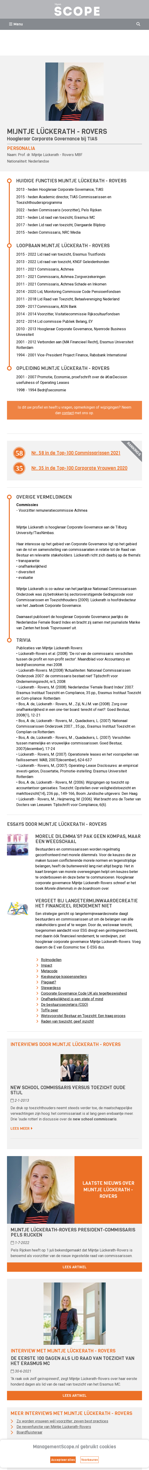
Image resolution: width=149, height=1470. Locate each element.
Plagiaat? (48, 982)
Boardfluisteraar (29, 1432)
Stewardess (51, 988)
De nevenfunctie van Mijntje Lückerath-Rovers (54, 1427)
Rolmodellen (51, 960)
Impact (46, 965)
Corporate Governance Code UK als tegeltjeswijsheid (84, 993)
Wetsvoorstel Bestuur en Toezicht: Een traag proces (83, 1016)
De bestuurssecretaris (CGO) (64, 1004)
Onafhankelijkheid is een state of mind (72, 999)
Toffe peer (49, 1010)
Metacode (49, 971)
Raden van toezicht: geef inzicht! (67, 1021)
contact (68, 413)
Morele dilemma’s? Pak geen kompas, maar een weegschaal (88, 839)
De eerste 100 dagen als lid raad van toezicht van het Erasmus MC (72, 1361)
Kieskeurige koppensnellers (64, 976)
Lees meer (21, 1128)
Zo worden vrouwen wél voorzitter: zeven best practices (62, 1421)
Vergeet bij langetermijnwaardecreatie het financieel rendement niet (86, 903)
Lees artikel (75, 1267)
